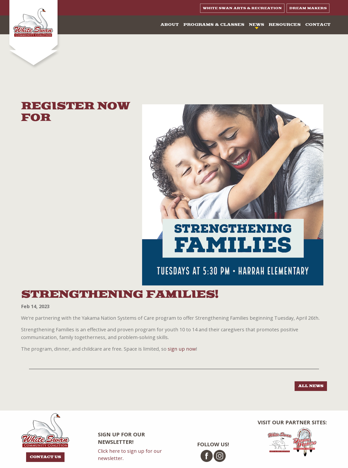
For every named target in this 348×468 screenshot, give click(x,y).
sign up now (182, 349)
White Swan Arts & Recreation (242, 8)
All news (310, 386)
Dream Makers (308, 8)
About (169, 24)
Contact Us (45, 457)
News (256, 24)
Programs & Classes (213, 24)
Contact (318, 24)
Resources (285, 24)
